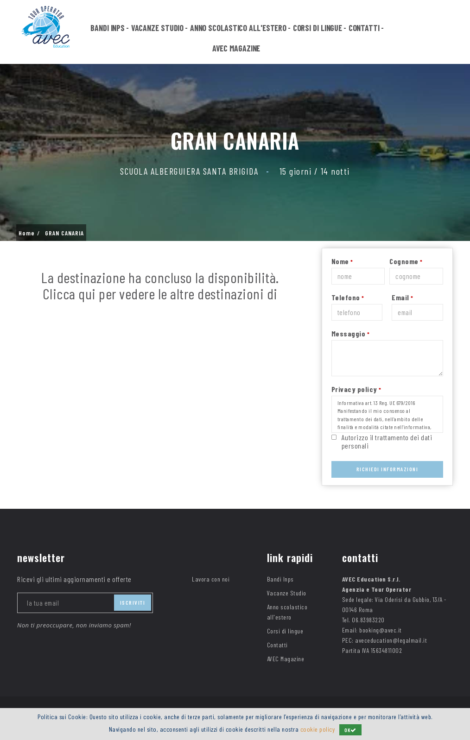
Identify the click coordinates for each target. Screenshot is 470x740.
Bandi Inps (107, 29)
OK (350, 730)
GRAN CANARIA (64, 233)
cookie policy (317, 729)
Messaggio (350, 333)
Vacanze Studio (157, 29)
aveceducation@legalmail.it (391, 640)
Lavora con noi (210, 579)
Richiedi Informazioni (387, 469)
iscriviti (133, 602)
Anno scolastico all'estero (238, 29)
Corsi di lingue (318, 29)
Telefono (347, 297)
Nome (342, 261)
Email (402, 297)
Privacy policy (356, 389)
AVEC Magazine (236, 49)
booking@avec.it (380, 630)
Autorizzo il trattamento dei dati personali (387, 441)
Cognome (406, 261)
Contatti (364, 29)
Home (27, 233)
